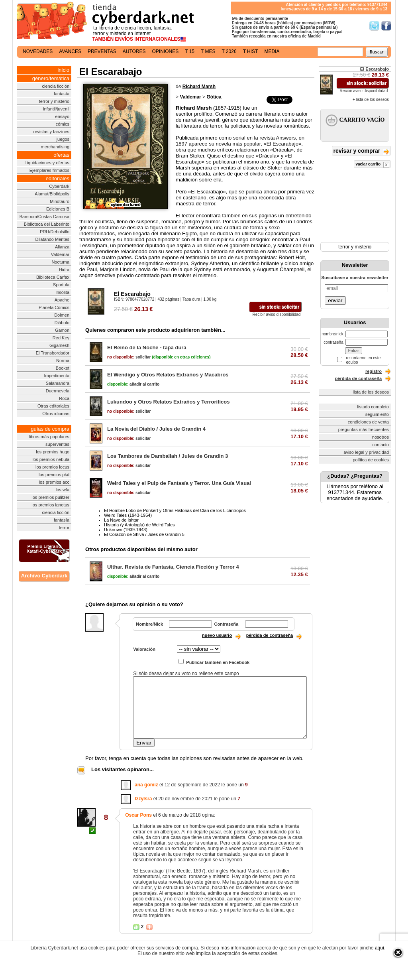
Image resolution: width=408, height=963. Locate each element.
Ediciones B (57, 209)
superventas (57, 444)
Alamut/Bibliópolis (52, 193)
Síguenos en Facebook (386, 26)
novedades (38, 51)
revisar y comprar (361, 151)
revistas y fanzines (51, 131)
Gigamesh (59, 345)
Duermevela (57, 390)
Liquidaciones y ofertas (47, 162)
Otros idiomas (55, 413)
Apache (62, 299)
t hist (250, 51)
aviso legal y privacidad (366, 452)
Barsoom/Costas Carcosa (44, 216)
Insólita (62, 292)
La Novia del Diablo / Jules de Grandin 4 (156, 429)
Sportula (61, 284)
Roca (64, 398)
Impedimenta (56, 375)
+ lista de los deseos (371, 99)
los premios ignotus (50, 504)
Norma (62, 360)
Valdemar (60, 254)
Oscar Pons (138, 815)
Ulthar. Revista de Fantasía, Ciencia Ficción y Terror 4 (173, 567)
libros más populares (49, 436)
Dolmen (61, 315)
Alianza (62, 246)
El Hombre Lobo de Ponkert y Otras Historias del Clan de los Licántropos (175, 510)
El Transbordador (52, 353)
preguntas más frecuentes (363, 429)
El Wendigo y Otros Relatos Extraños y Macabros (168, 375)
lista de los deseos (371, 392)
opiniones (165, 51)
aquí (379, 948)
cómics (62, 124)
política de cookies (371, 459)
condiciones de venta (368, 421)
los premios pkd (54, 474)
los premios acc (54, 482)
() (181, 357)
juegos (63, 139)
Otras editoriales (53, 406)
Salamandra (57, 383)
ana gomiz (146, 785)
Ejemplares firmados (49, 170)
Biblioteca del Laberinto (46, 224)
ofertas (61, 155)
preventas (102, 51)
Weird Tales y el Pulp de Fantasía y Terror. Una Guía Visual (179, 483)
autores (134, 51)
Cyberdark (59, 186)
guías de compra (50, 429)
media (271, 51)
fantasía (61, 93)
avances (70, 51)
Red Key (61, 337)
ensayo (62, 116)
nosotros (380, 437)
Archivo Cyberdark (44, 576)
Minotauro (59, 201)
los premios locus (52, 467)
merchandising (55, 146)
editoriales (57, 178)
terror (64, 527)
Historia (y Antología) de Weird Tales (139, 524)
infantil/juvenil (56, 108)
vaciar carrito (372, 165)
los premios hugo (52, 451)
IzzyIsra (143, 799)
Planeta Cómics (54, 307)
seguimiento (377, 414)
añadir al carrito (133, 384)
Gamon (62, 330)
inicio (63, 70)
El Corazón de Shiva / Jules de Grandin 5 (144, 534)
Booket (62, 368)
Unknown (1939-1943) (125, 529)
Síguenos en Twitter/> (374, 26)
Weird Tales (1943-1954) (128, 515)
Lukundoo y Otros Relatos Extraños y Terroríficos (168, 402)
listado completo (373, 406)
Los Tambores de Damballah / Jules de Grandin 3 (167, 456)
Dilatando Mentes (52, 239)
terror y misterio (54, 101)
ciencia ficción (55, 86)
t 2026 (229, 51)
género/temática (50, 78)
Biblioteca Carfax (52, 277)
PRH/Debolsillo (54, 231)
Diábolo (62, 322)
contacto (380, 444)
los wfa (62, 489)
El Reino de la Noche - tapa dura (146, 348)
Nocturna (60, 262)
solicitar (129, 357)
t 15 (189, 51)
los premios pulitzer (50, 497)
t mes (208, 51)
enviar (335, 300)
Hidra (64, 269)
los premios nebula (51, 459)
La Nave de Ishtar (121, 520)
